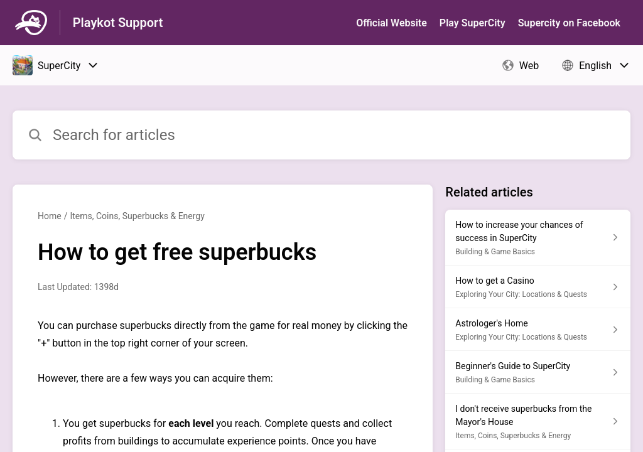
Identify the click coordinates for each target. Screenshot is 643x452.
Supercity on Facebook (569, 23)
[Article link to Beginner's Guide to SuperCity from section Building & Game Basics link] (537, 372)
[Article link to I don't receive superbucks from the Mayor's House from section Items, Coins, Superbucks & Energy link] (537, 421)
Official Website (391, 23)
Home (50, 216)
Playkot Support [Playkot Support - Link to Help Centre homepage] (118, 22)
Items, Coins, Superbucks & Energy (137, 216)
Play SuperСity (472, 23)
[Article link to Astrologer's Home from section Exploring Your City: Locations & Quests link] (537, 329)
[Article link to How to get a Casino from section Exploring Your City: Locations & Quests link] (537, 287)
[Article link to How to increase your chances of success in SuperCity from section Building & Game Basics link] (537, 238)
